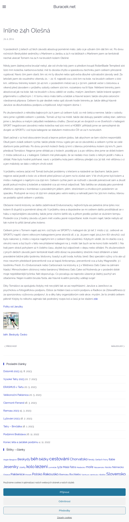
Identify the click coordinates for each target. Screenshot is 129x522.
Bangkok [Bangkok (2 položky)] (13, 460)
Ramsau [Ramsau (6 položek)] (64, 474)
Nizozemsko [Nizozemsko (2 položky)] (99, 467)
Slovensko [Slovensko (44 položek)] (116, 474)
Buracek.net (64, 6)
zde (96, 298)
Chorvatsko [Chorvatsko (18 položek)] (79, 459)
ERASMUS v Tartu (13, 387)
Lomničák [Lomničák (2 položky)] (52, 467)
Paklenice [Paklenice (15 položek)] (18, 474)
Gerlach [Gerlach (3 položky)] (99, 459)
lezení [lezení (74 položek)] (41, 466)
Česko (23, 334)
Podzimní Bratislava (14, 434)
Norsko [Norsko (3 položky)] (108, 467)
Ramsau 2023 (11, 410)
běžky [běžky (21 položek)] (44, 459)
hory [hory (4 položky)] (105, 459)
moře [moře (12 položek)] (89, 467)
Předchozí (10, 346)
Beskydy (14, 334)
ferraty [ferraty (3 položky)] (91, 459)
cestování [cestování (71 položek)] (59, 458)
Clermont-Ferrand (13, 402)
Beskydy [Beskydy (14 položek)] (23, 459)
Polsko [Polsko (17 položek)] (37, 474)
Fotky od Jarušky (13, 306)
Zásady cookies (64, 517)
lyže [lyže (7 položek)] (59, 467)
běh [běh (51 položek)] (34, 458)
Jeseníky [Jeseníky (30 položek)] (10, 467)
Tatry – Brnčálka (12, 426)
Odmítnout (64, 501)
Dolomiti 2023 (11, 371)
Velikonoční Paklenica (16, 394)
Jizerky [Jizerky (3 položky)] (22, 467)
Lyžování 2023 (11, 418)
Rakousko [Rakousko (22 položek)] (51, 474)
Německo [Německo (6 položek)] (118, 467)
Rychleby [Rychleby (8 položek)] (75, 474)
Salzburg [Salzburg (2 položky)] (85, 475)
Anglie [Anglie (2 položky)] (6, 460)
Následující (118, 346)
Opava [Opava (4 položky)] (6, 474)
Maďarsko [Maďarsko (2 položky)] (81, 467)
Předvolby (64, 510)
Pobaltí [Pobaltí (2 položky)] (28, 475)
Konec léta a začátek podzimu (20, 442)
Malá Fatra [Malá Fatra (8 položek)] (69, 467)
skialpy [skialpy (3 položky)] (102, 475)
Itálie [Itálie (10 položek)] (112, 459)
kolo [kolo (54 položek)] (30, 466)
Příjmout (64, 492)
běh (5, 334)
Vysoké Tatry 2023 (13, 379)
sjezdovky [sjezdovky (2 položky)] (94, 475)
